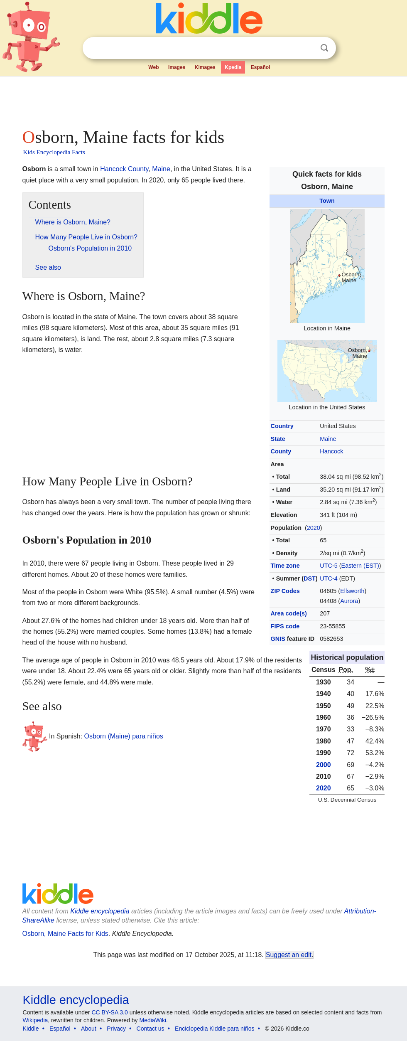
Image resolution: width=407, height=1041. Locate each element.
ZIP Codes (285, 591)
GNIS (278, 638)
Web (153, 67)
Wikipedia (35, 1020)
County (281, 451)
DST (310, 578)
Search (324, 48)
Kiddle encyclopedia (76, 1000)
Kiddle (31, 1028)
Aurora (349, 601)
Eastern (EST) (360, 565)
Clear (307, 48)
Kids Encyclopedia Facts (54, 152)
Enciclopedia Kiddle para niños (214, 1028)
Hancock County (124, 168)
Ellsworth (352, 591)
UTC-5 (328, 565)
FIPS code (285, 626)
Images (176, 67)
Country (282, 426)
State (278, 439)
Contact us (150, 1028)
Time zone (285, 565)
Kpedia (233, 67)
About (88, 1028)
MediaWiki (153, 1020)
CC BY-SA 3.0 (109, 1012)
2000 (323, 764)
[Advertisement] (203, 100)
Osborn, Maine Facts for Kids (65, 933)
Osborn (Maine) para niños (123, 736)
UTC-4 (328, 578)
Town (327, 200)
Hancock (331, 451)
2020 (313, 527)
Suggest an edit (288, 954)
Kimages (205, 67)
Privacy (116, 1028)
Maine (328, 439)
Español (260, 67)
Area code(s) (289, 613)
